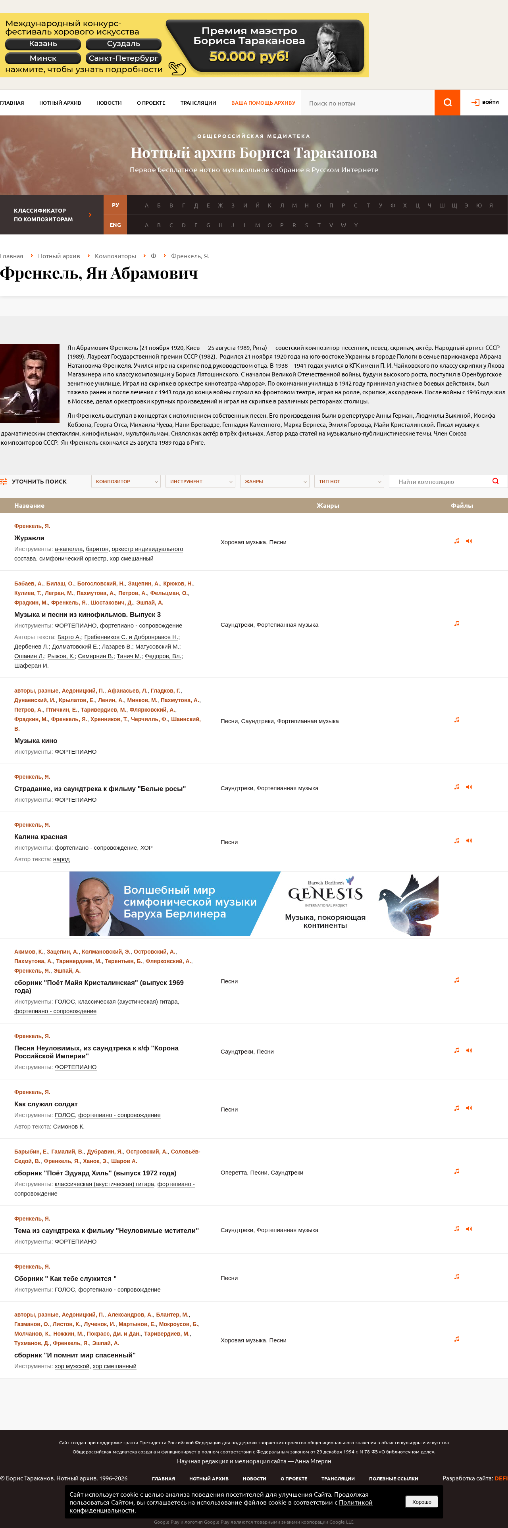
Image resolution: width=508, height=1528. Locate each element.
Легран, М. (59, 593)
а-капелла (69, 548)
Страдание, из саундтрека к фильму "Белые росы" (100, 789)
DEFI (501, 1478)
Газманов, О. (31, 1324)
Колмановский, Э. (106, 951)
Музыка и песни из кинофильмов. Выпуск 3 (87, 614)
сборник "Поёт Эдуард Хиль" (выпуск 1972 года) (95, 1173)
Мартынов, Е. (137, 1324)
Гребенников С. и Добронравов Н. (132, 636)
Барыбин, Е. (31, 1151)
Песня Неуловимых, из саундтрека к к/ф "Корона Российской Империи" (96, 1052)
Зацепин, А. (144, 583)
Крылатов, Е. (77, 700)
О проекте (151, 102)
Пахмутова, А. (96, 593)
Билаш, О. (60, 583)
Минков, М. (142, 700)
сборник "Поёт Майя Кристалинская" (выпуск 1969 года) (99, 986)
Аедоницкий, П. (83, 690)
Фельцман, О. (169, 593)
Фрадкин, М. (31, 602)
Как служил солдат (46, 1104)
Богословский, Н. (101, 583)
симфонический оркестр (72, 558)
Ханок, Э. (95, 1161)
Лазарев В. (117, 646)
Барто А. (69, 636)
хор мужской (72, 1366)
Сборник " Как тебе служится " (65, 1278)
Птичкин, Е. (61, 709)
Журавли (29, 538)
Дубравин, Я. (105, 1151)
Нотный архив (60, 102)
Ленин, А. (111, 700)
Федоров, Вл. (163, 656)
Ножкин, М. (69, 1333)
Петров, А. (132, 593)
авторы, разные (36, 690)
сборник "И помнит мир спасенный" (75, 1355)
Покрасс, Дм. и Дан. (114, 1333)
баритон (97, 548)
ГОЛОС (65, 1001)
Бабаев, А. (28, 583)
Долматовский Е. (75, 646)
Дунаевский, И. (35, 700)
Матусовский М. (157, 646)
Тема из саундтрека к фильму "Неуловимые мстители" (106, 1230)
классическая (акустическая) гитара (127, 1001)
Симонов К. (69, 1126)
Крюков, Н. (178, 583)
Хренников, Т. (109, 719)
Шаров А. (124, 1161)
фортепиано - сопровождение (141, 625)
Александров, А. (130, 1314)
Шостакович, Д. (111, 602)
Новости (109, 102)
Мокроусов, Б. (178, 1324)
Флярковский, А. (152, 709)
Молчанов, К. (32, 1333)
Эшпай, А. (150, 602)
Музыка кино (36, 741)
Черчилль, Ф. (149, 719)
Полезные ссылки (393, 1478)
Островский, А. (154, 951)
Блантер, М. (172, 1314)
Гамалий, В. (67, 1151)
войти (490, 102)
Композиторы (115, 255)
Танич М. (129, 656)
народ (61, 859)
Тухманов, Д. (32, 1343)
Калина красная (40, 837)
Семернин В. (95, 656)
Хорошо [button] (421, 1502)
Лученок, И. (99, 1324)
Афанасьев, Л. (128, 690)
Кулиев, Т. (28, 593)
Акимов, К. (28, 951)
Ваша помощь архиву (263, 102)
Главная (12, 102)
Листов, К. (67, 1324)
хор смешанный (132, 558)
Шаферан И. (31, 665)
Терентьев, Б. (123, 961)
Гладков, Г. (166, 690)
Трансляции (198, 102)
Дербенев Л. (31, 646)
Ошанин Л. (29, 656)
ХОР (146, 847)
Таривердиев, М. (103, 709)
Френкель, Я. (32, 526)
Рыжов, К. (61, 656)
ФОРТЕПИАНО (76, 625)
